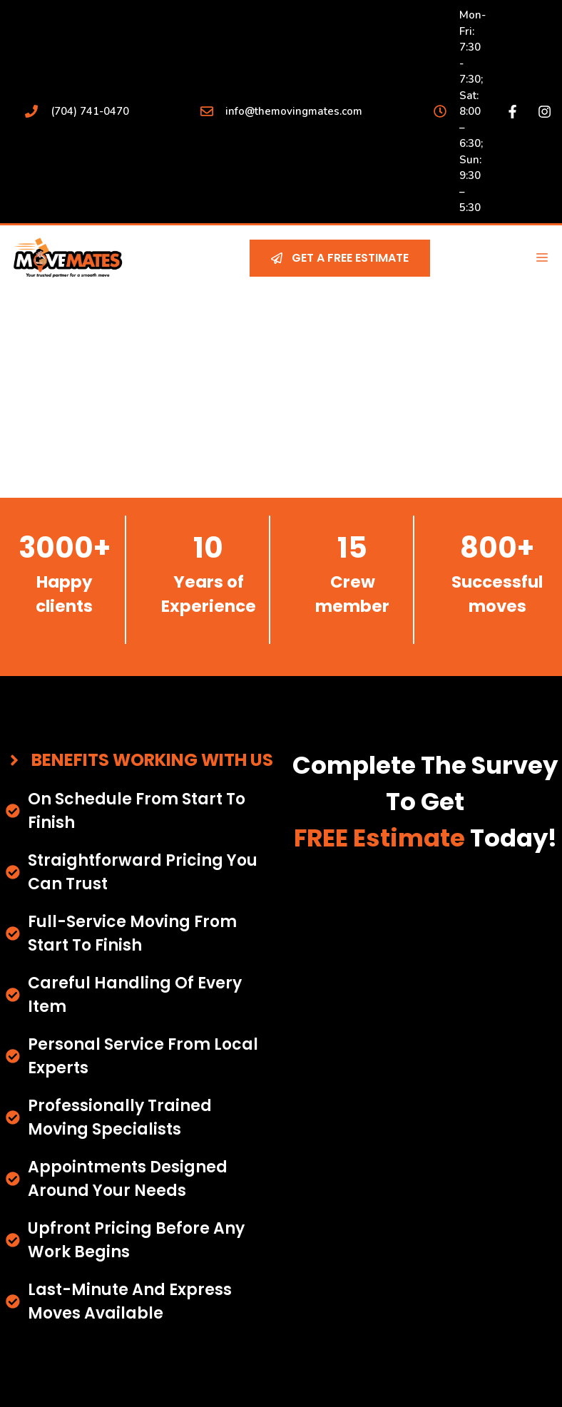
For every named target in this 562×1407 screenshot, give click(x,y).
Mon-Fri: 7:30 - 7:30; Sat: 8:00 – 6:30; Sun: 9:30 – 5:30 (472, 111)
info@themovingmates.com (293, 111)
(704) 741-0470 (90, 111)
